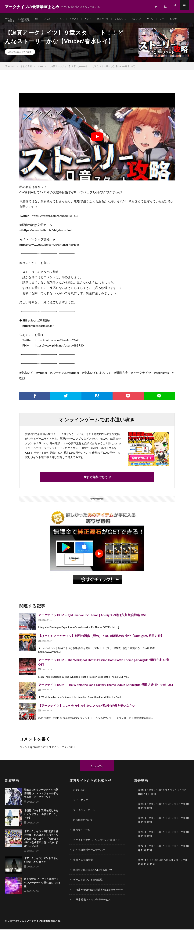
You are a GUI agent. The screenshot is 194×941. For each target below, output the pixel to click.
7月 (176, 812)
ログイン (53, 756)
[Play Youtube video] (97, 145)
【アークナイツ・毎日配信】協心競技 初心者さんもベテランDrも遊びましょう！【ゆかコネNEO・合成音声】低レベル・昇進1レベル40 (41, 848)
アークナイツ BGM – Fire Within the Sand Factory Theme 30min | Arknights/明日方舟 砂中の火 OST (106, 694)
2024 (141, 826)
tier (40, 18)
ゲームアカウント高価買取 (89, 887)
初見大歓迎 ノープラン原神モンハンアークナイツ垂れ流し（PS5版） (42, 892)
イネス (66, 18)
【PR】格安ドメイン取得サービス (93, 911)
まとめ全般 (25, 18)
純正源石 (41, 25)
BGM (28, 61)
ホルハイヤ (112, 18)
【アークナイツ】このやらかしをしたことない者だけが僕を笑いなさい (86, 714)
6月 (171, 812)
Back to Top (97, 775)
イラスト (80, 18)
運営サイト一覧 (82, 838)
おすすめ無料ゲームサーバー (90, 858)
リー (177, 18)
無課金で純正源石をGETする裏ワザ (94, 877)
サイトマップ (81, 808)
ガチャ (96, 18)
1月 (147, 799)
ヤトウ (164, 18)
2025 (141, 812)
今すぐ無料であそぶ (97, 486)
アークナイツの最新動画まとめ (45, 932)
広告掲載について (83, 828)
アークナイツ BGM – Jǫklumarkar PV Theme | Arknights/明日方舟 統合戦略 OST (92, 624)
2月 (152, 799)
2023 (141, 840)
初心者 (12, 25)
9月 (186, 812)
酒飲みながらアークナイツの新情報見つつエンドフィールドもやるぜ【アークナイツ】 (41, 802)
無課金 (26, 25)
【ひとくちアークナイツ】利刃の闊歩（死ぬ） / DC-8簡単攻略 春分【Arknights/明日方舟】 (101, 645)
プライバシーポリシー (86, 818)
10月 (140, 816)
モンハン (149, 18)
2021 (141, 868)
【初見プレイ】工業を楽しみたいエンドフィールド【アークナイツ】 (41, 823)
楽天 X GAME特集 (84, 868)
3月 (157, 799)
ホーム (9, 18)
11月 (147, 816)
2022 (141, 854)
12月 (153, 816)
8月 (181, 812)
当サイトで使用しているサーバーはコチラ (98, 848)
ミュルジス (131, 18)
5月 (167, 812)
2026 (141, 799)
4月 (162, 799)
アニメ (52, 18)
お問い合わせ (81, 799)
